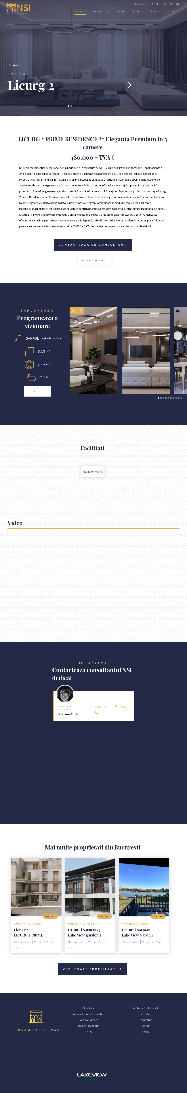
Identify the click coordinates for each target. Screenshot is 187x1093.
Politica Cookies (88, 1019)
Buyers (137, 11)
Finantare (88, 1008)
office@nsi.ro (140, 4)
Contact (35, 391)
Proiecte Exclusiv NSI (146, 1008)
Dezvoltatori (101, 11)
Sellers (155, 11)
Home (80, 12)
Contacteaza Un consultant (90, 245)
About (173, 11)
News (145, 1031)
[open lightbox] (95, 260)
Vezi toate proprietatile (90, 969)
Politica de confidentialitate (88, 1014)
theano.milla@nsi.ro (110, 706)
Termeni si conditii (88, 1025)
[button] (14, 85)
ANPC (88, 1031)
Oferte (145, 1014)
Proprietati (145, 1019)
